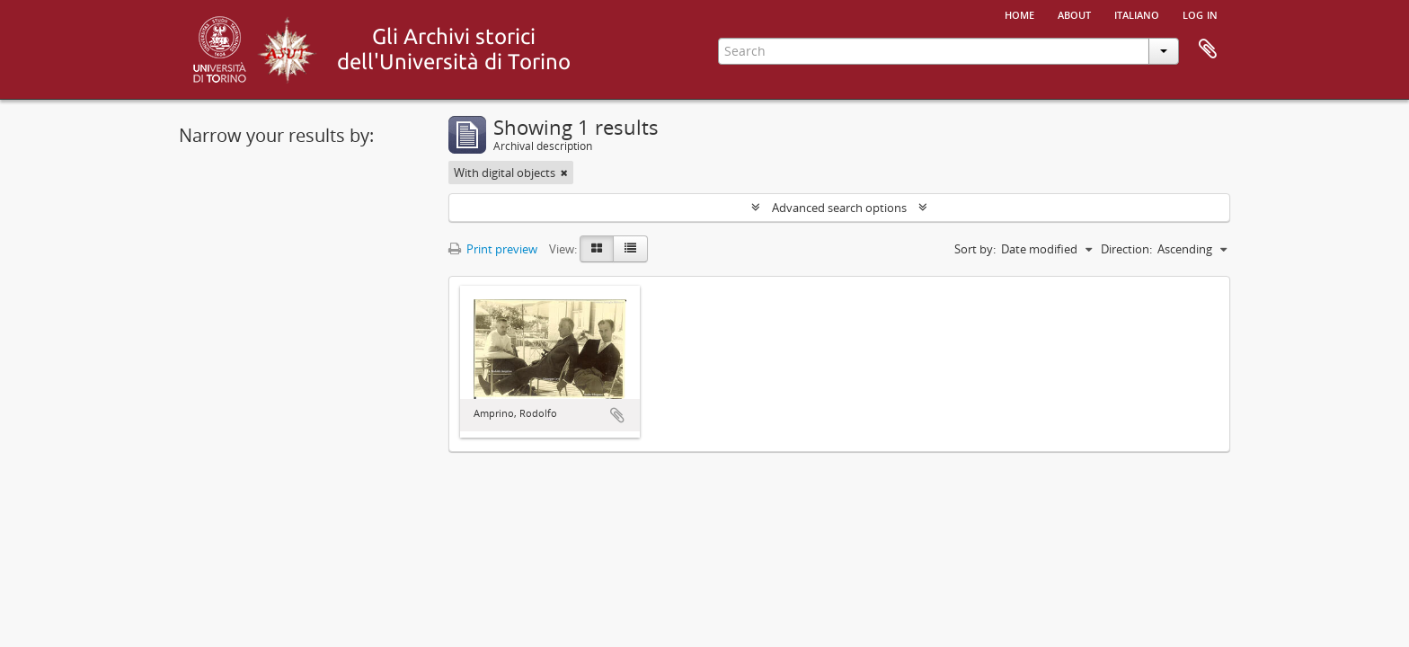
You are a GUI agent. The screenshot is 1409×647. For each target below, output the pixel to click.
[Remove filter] (564, 173)
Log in (1200, 13)
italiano (1136, 13)
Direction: (1126, 249)
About (1074, 13)
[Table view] (630, 248)
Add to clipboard (617, 415)
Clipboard (1207, 49)
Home (1019, 13)
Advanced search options (839, 207)
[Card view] (597, 248)
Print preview (492, 249)
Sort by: (975, 249)
